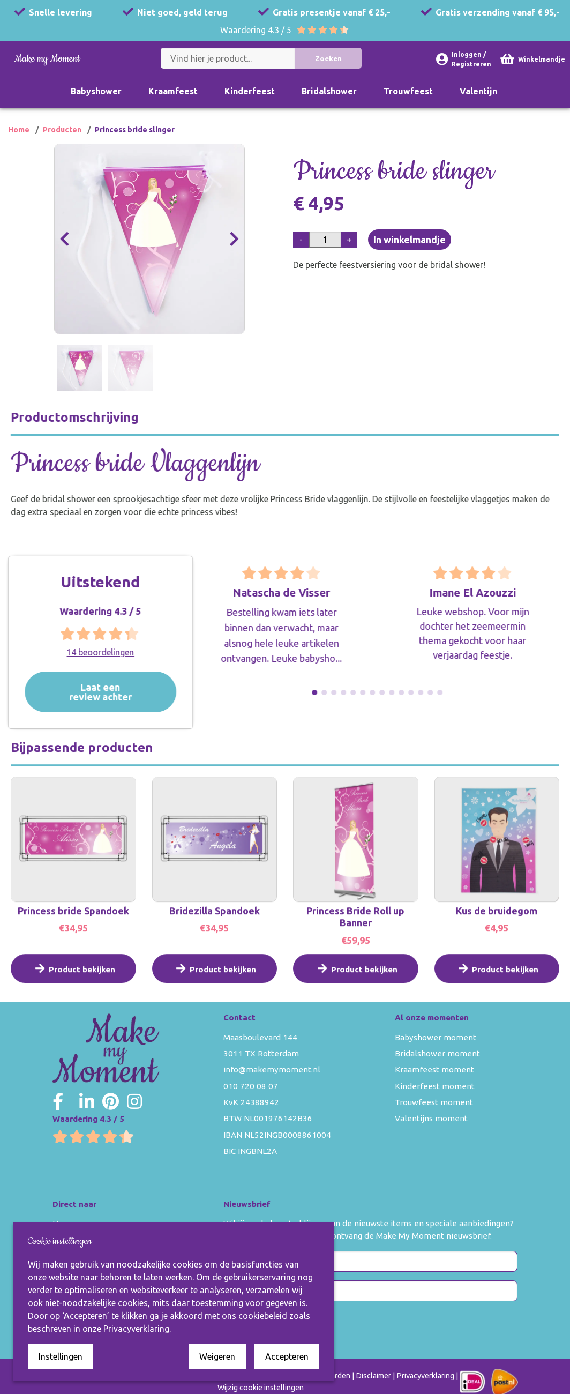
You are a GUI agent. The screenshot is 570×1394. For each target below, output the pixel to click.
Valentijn (478, 91)
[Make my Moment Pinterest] (110, 1101)
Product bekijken (73, 981)
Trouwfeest (408, 91)
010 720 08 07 (250, 1086)
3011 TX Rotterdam (261, 1053)
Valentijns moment (431, 1118)
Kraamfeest (173, 91)
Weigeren (217, 1356)
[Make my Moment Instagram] (134, 1101)
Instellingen (60, 1356)
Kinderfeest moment (435, 1086)
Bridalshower (329, 91)
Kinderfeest (249, 91)
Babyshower (96, 91)
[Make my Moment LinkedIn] (86, 1101)
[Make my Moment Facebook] (57, 1101)
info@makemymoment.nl (271, 1069)
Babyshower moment (435, 1037)
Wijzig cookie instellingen (261, 1387)
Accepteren (287, 1356)
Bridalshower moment (437, 1053)
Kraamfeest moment (434, 1069)
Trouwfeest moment (434, 1102)
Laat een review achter (117, 692)
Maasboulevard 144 (260, 1037)
